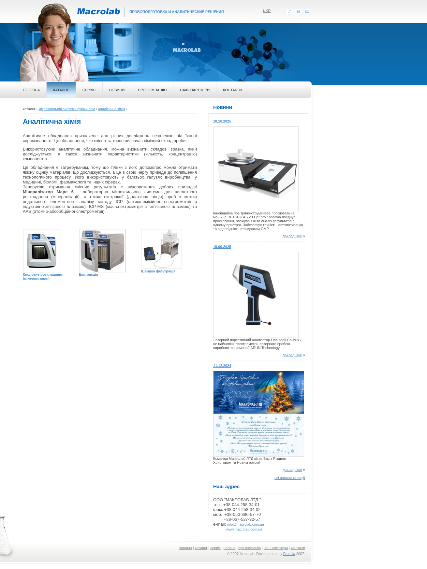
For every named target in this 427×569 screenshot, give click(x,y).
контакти (298, 548)
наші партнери (276, 548)
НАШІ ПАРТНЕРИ (195, 90)
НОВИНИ (117, 90)
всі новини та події (289, 478)
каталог (201, 548)
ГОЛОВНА (31, 90)
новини (229, 548)
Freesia (289, 554)
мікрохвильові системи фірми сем (66, 109)
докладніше (292, 236)
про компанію (249, 548)
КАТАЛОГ (61, 90)
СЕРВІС (89, 90)
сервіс (215, 548)
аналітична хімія (111, 109)
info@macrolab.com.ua (245, 524)
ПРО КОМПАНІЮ (152, 90)
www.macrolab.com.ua (244, 529)
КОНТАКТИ (232, 90)
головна (185, 548)
